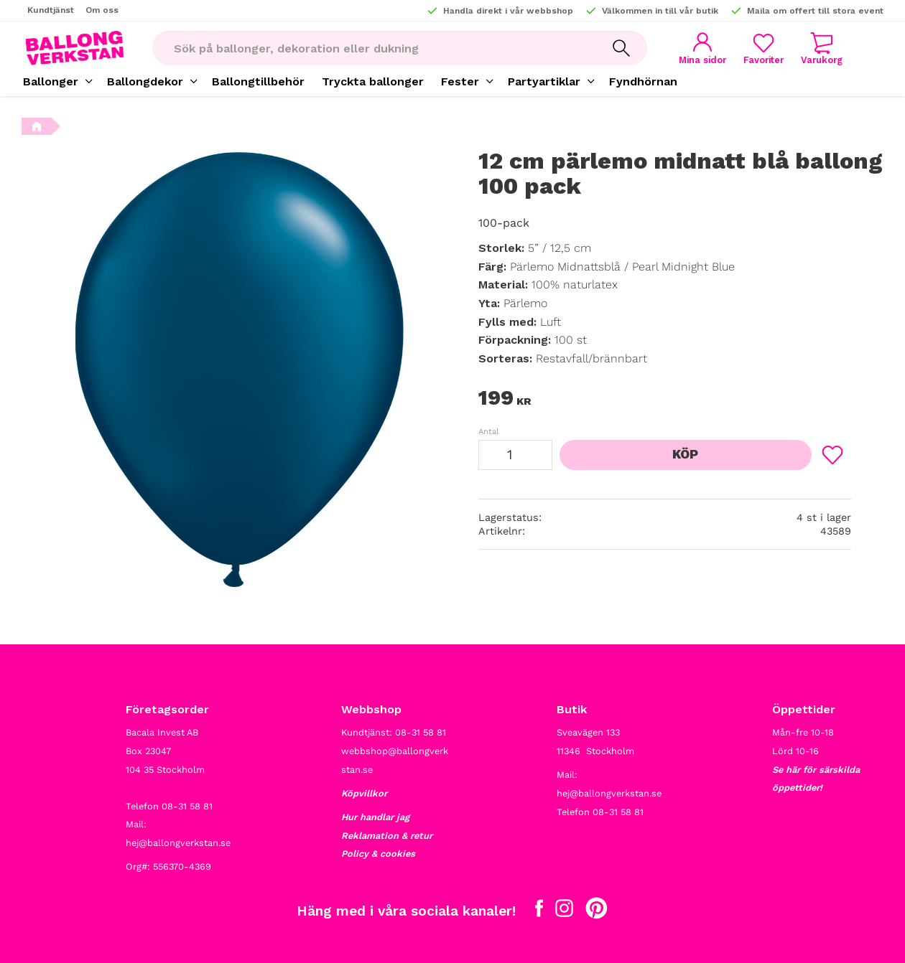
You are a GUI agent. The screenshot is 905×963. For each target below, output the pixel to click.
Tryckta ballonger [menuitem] (373, 81)
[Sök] (621, 48)
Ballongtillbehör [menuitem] (258, 81)
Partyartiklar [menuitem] (544, 81)
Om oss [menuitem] (102, 10)
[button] (763, 48)
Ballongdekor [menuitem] (145, 81)
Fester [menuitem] (460, 81)
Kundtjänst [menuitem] (50, 10)
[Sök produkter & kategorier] (373, 48)
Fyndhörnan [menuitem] (643, 81)
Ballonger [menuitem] (50, 81)
